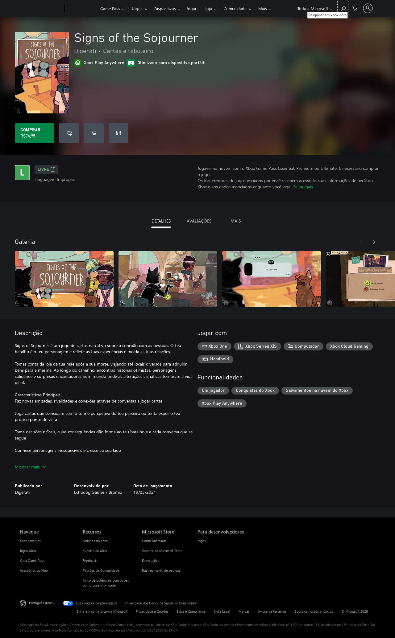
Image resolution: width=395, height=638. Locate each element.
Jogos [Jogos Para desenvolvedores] (202, 541)
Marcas (244, 611)
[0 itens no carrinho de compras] (354, 8)
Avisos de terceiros (272, 611)
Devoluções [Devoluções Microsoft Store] (150, 560)
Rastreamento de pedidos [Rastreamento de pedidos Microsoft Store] (161, 570)
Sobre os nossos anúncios (314, 611)
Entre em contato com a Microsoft (102, 611)
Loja (208, 8)
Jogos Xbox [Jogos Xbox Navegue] (28, 551)
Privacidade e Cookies (152, 611)
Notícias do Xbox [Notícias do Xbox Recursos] (95, 541)
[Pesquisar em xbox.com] (342, 8)
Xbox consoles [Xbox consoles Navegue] (30, 541)
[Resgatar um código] (118, 133)
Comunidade (235, 8)
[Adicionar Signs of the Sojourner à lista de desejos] (69, 133)
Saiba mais (303, 187)
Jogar (191, 8)
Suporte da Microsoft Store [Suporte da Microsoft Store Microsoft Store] (162, 551)
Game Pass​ (110, 8)
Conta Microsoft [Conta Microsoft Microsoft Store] (154, 541)
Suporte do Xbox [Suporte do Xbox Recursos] (95, 551)
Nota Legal (222, 611)
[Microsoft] (41, 8)
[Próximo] (374, 242)
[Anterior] (362, 242)
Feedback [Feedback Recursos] (90, 560)
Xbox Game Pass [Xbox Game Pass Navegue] (32, 560)
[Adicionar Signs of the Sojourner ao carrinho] (94, 133)
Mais (262, 8)
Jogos (137, 8)
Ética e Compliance (191, 611)
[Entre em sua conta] (367, 8)
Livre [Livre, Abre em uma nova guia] (46, 169)
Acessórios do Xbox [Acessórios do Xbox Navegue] (34, 570)
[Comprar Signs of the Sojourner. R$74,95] (34, 133)
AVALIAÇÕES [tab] (199, 221)
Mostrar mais (30, 467)
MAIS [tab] (236, 221)
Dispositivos (165, 8)
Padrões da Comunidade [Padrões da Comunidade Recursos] (101, 570)
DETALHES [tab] (161, 221)
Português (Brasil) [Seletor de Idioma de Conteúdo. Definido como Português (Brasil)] (42, 603)
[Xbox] (82, 8)
